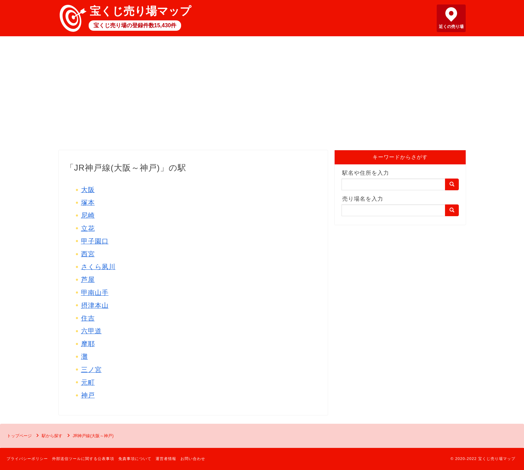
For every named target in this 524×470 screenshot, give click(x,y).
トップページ (19, 435)
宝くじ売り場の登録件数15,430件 (135, 25)
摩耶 (88, 343)
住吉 (88, 318)
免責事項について (134, 459)
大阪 (88, 189)
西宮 (88, 254)
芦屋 (88, 279)
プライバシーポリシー (27, 459)
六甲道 (91, 331)
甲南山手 (95, 292)
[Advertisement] (262, 95)
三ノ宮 (91, 369)
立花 (88, 228)
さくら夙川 (98, 266)
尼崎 (88, 215)
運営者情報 (166, 459)
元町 (88, 382)
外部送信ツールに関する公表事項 (83, 459)
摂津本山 (95, 305)
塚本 (88, 202)
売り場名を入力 (362, 199)
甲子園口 (95, 241)
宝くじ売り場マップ (140, 11)
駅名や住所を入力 (365, 173)
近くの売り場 (451, 26)
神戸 (88, 395)
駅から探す (52, 435)
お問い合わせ (192, 459)
